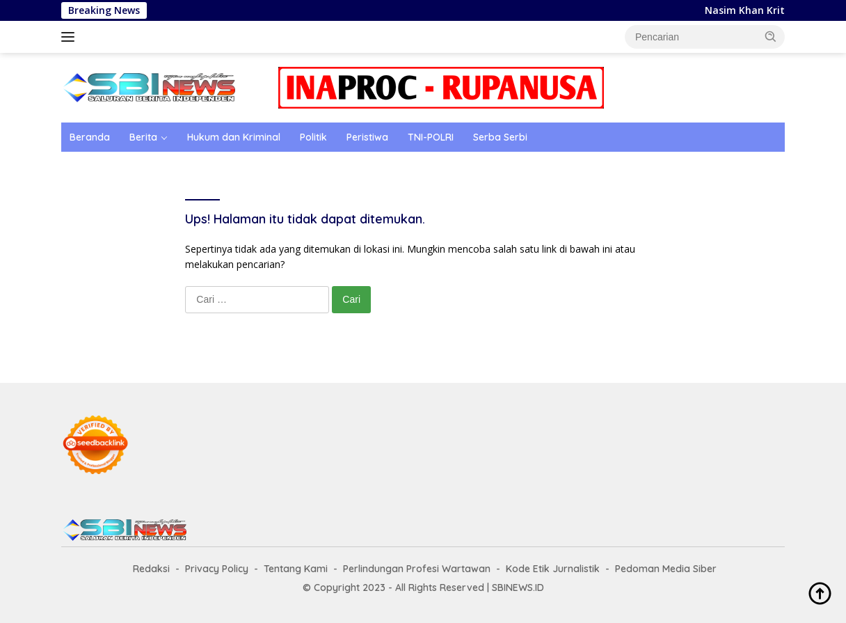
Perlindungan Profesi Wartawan (416, 568)
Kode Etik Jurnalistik (553, 568)
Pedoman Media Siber (666, 568)
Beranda (90, 137)
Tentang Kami (296, 568)
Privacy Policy (216, 568)
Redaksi (151, 568)
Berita (143, 137)
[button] (771, 36)
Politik (313, 137)
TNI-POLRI (431, 137)
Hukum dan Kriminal (233, 137)
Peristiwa (367, 137)
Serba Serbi (500, 137)
